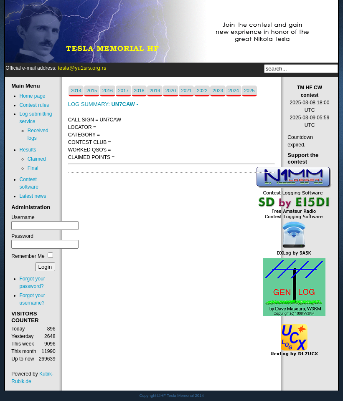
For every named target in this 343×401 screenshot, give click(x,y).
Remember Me (27, 256)
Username (22, 217)
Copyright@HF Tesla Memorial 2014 (171, 395)
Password (22, 236)
